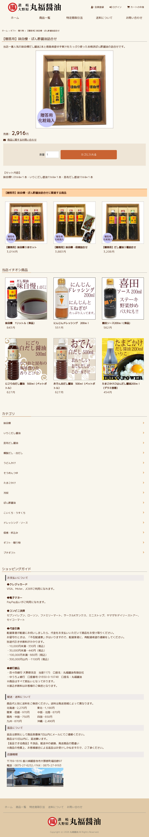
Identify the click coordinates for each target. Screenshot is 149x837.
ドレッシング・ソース (16, 522)
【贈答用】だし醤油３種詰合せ (119, 247)
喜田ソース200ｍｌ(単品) (116, 323)
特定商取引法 (74, 18)
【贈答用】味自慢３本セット (21, 247)
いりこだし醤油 (12, 433)
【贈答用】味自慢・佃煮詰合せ (70, 247)
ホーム (15, 18)
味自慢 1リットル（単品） (20, 323)
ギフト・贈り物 (17, 30)
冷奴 (6, 493)
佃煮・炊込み (11, 533)
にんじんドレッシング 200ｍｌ (71, 323)
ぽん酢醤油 (10, 503)
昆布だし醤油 (11, 443)
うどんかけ (10, 463)
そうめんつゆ (11, 473)
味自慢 (7, 423)
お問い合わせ (74, 807)
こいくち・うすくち (14, 513)
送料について (104, 18)
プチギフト (10, 552)
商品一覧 (44, 18)
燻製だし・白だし (13, 453)
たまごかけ (10, 483)
